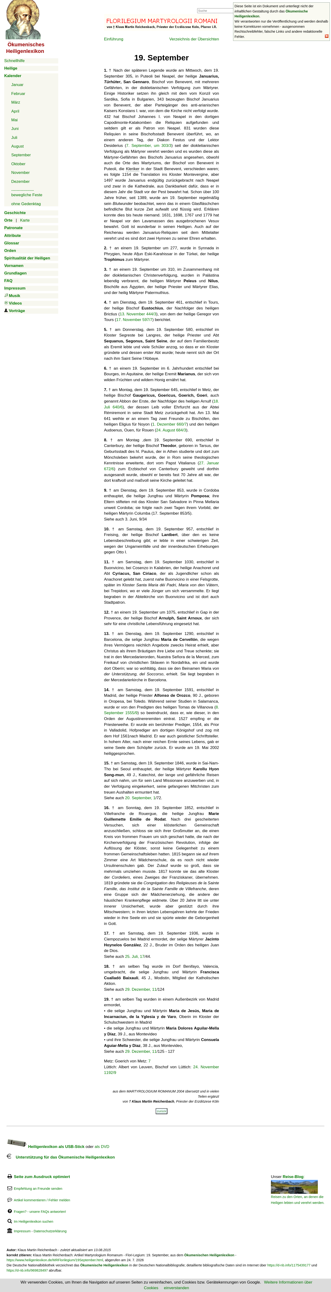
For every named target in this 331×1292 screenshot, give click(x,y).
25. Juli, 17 (134, 956)
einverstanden (176, 1288)
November (20, 172)
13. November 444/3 (138, 314)
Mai (14, 120)
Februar (18, 93)
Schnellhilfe (14, 61)
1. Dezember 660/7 (169, 424)
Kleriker (132, 169)
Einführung (113, 39)
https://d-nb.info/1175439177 (289, 1265)
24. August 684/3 (171, 430)
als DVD (102, 1146)
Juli (14, 137)
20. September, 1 (140, 798)
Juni (15, 128)
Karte (25, 220)
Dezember (20, 181)
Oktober (18, 164)
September (21, 155)
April (15, 111)
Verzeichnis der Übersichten (194, 39)
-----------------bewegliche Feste (26, 192)
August (17, 146)
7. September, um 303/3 (148, 145)
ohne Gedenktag (26, 204)
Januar (17, 84)
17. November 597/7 (134, 319)
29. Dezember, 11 (141, 989)
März (15, 102)
